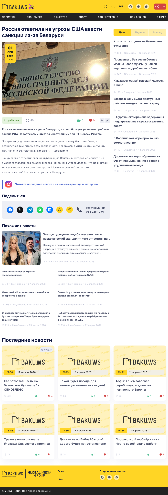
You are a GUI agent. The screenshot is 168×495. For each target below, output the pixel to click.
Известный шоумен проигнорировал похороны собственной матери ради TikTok (83, 273)
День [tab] (122, 32)
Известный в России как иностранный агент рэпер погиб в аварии (26, 294)
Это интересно (108, 17)
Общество (60, 17)
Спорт (82, 17)
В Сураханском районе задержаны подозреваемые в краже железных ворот (139, 121)
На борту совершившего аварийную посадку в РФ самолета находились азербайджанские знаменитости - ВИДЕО (83, 316)
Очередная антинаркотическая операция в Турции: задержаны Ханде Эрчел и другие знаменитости (26, 316)
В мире (161, 17)
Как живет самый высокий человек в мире (139, 83)
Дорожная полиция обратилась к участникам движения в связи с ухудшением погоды (137, 161)
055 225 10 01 (95, 211)
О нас (61, 471)
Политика (9, 17)
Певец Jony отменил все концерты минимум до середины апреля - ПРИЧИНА (84, 294)
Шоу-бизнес (137, 17)
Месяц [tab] (157, 32)
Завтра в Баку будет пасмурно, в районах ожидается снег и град (137, 101)
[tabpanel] (140, 106)
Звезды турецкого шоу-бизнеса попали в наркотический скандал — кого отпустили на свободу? (75, 239)
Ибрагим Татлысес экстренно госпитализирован (18, 273)
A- (102, 120)
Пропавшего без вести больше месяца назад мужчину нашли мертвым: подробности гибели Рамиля (136, 64)
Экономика (34, 17)
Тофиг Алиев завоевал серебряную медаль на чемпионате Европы (133, 385)
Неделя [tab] (140, 32)
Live (160, 7)
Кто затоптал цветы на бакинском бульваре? (138, 43)
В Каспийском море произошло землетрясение (136, 140)
